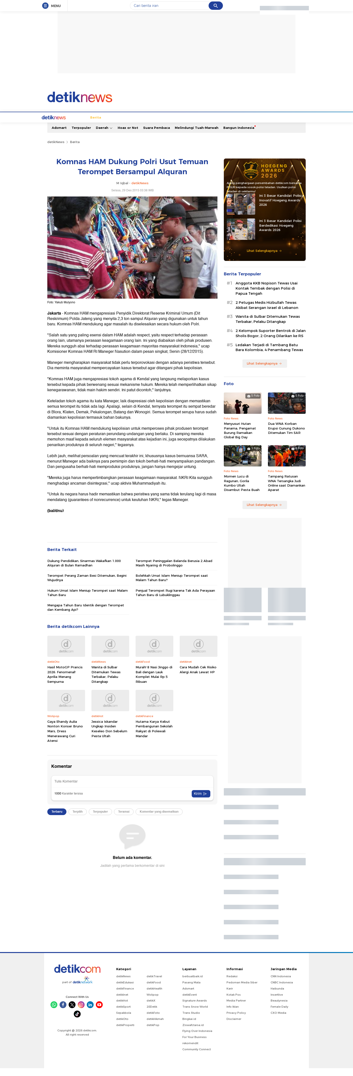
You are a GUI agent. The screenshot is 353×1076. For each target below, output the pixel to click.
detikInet (122, 1002)
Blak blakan (195, 125)
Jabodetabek (92, 125)
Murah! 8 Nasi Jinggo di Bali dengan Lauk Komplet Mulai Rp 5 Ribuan (154, 682)
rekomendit (190, 1051)
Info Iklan (233, 1014)
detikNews (55, 150)
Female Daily (279, 1014)
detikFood (154, 990)
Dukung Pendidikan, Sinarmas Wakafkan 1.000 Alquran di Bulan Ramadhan (84, 571)
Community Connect (196, 1057)
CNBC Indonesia (282, 990)
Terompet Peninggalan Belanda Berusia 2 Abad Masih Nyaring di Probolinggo (174, 571)
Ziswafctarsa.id (193, 1033)
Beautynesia (279, 1008)
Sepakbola (123, 1020)
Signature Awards (194, 1008)
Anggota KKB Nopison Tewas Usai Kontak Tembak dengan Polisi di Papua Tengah (267, 296)
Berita (70, 125)
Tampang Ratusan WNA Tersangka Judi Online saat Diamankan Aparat (286, 491)
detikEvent (189, 1002)
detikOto (122, 1026)
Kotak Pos (234, 1002)
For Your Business (194, 1045)
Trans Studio (191, 1020)
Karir (230, 996)
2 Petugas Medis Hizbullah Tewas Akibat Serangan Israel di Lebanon (267, 313)
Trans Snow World (195, 1014)
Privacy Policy (236, 1020)
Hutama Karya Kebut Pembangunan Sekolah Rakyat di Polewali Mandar (154, 736)
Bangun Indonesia (238, 135)
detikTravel (154, 984)
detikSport (123, 1014)
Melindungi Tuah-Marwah (196, 135)
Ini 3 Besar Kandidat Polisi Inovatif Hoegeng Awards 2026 (280, 207)
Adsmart (59, 135)
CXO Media (278, 1020)
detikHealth (154, 996)
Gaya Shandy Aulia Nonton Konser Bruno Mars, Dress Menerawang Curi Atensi (65, 738)
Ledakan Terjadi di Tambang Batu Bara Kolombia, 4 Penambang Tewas (269, 355)
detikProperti (125, 1033)
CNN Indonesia (281, 984)
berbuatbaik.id (192, 984)
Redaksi (232, 984)
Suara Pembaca (156, 135)
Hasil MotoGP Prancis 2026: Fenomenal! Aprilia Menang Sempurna (65, 682)
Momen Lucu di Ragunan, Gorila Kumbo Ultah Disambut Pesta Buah (242, 491)
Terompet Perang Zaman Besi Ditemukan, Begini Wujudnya (86, 585)
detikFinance (125, 996)
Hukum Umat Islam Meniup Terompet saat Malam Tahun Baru (87, 600)
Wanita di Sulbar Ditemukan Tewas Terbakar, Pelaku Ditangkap (106, 682)
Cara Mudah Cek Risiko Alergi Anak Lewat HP (198, 677)
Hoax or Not (128, 135)
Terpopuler (81, 135)
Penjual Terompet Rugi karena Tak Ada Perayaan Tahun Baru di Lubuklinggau (175, 600)
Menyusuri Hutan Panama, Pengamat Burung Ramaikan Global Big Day (240, 438)
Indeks (288, 125)
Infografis (241, 125)
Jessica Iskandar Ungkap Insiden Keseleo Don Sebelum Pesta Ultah (109, 736)
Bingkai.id (189, 1026)
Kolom (174, 125)
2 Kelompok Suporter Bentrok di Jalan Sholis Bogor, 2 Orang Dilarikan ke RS (271, 341)
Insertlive (277, 1002)
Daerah (104, 136)
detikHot (122, 1008)
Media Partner (236, 1008)
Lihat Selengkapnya (264, 258)
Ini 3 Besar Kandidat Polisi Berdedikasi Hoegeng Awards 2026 (280, 233)
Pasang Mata (191, 990)
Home (55, 125)
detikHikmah (155, 1026)
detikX (158, 125)
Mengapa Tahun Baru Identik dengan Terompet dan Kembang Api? (85, 615)
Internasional (119, 125)
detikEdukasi (125, 990)
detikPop (153, 1033)
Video (272, 125)
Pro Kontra (219, 125)
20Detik (152, 1014)
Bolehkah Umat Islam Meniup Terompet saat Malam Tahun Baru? (172, 585)
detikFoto (153, 1020)
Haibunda (277, 996)
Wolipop (153, 1002)
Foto (259, 125)
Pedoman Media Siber (242, 990)
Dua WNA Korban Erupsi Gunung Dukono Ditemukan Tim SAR (286, 435)
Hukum (142, 125)
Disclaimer (234, 1026)
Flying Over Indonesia (197, 1038)
